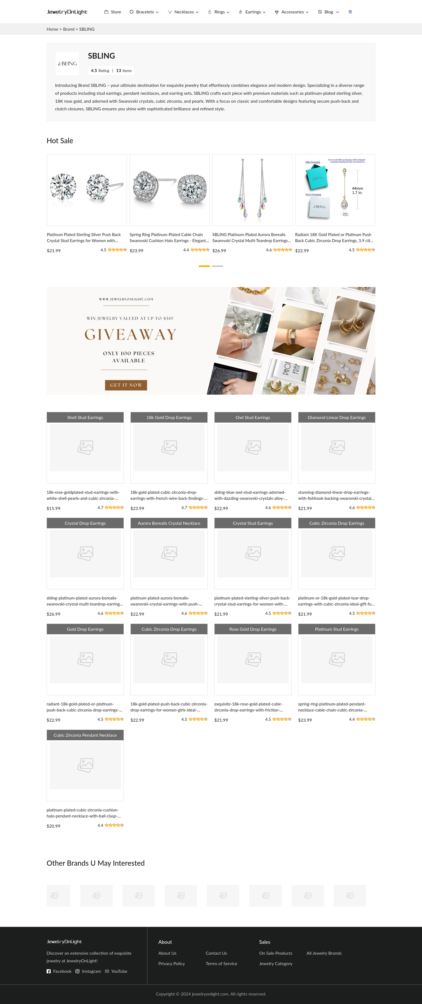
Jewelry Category (275, 963)
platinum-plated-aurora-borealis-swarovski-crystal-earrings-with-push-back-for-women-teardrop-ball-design (164, 603)
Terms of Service (221, 963)
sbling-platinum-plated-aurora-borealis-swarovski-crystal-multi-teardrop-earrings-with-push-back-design (85, 603)
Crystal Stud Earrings (253, 523)
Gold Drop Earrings (85, 629)
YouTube (119, 971)
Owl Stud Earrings (253, 417)
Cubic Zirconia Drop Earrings (336, 523)
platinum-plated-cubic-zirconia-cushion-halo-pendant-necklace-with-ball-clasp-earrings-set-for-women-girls (83, 815)
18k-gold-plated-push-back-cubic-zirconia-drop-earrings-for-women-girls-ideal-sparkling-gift (168, 709)
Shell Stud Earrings (85, 417)
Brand (69, 28)
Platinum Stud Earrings (337, 629)
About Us (167, 953)
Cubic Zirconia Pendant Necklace (85, 735)
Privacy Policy (171, 963)
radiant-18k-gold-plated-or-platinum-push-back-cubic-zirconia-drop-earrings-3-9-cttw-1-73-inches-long (85, 709)
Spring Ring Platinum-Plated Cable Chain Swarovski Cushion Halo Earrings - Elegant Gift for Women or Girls (168, 240)
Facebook (62, 971)
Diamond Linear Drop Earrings (337, 417)
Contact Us (216, 953)
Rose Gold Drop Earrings (252, 629)
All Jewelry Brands (324, 953)
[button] (204, 266)
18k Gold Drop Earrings (169, 417)
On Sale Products (275, 953)
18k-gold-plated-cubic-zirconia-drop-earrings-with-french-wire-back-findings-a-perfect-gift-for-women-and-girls (167, 498)
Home (52, 28)
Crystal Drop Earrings (85, 523)
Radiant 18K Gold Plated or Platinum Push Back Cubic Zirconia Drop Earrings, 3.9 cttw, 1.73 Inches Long (334, 240)
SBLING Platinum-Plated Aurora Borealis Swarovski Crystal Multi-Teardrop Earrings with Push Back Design (250, 240)
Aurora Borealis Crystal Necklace (169, 523)
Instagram (91, 971)
